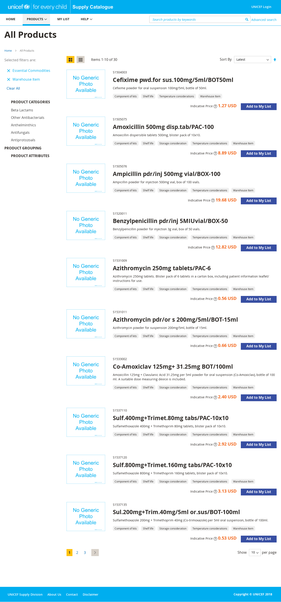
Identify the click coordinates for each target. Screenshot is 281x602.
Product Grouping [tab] (29, 109)
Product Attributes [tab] (30, 117)
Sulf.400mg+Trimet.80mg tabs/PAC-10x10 (171, 418)
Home (8, 50)
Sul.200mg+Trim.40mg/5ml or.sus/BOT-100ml (176, 512)
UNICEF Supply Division (25, 594)
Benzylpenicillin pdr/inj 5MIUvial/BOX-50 (170, 221)
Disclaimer (90, 594)
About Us (54, 594)
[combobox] (199, 19)
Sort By (226, 59)
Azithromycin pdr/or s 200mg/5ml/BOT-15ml (175, 319)
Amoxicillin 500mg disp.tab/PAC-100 (163, 127)
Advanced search (264, 20)
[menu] (70, 19)
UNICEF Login (261, 7)
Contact (72, 594)
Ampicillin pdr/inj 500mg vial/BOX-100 (166, 174)
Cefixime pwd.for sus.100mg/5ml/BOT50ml (173, 80)
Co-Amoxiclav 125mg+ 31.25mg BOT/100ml (173, 366)
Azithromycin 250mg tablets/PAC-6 (162, 268)
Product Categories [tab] (30, 102)
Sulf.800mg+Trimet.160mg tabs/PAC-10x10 (172, 465)
